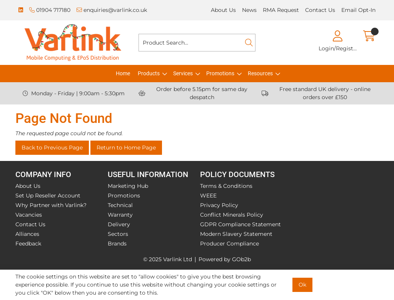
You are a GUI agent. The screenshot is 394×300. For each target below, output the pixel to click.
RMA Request (281, 10)
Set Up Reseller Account (47, 195)
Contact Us (320, 10)
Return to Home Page (126, 147)
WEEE (208, 195)
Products (149, 73)
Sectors (118, 233)
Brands (117, 243)
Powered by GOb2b (225, 259)
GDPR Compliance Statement (240, 224)
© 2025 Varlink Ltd (167, 259)
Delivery (119, 224)
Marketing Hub (128, 185)
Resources (260, 73)
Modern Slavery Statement (236, 233)
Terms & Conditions (226, 185)
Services (183, 73)
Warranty (120, 214)
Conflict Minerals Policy (231, 214)
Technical (120, 205)
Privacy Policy (219, 205)
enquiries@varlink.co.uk (112, 10)
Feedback (28, 243)
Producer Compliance (229, 243)
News (249, 10)
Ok (302, 284)
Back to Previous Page (52, 147)
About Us (223, 10)
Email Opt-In (358, 10)
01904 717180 (49, 10)
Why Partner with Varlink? (51, 205)
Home (123, 73)
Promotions (220, 73)
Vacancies (28, 214)
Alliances (27, 233)
